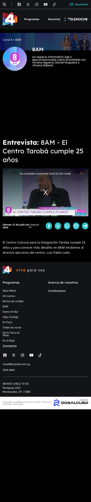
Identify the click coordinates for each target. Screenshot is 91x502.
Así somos (9, 296)
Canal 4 (7, 39)
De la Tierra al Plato (11, 334)
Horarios (54, 19)
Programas (31, 19)
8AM (5, 306)
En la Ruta (9, 340)
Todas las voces (12, 327)
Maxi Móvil (9, 290)
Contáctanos (57, 291)
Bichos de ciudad (13, 301)
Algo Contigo (10, 317)
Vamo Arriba (10, 311)
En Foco (7, 322)
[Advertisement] (33, 107)
